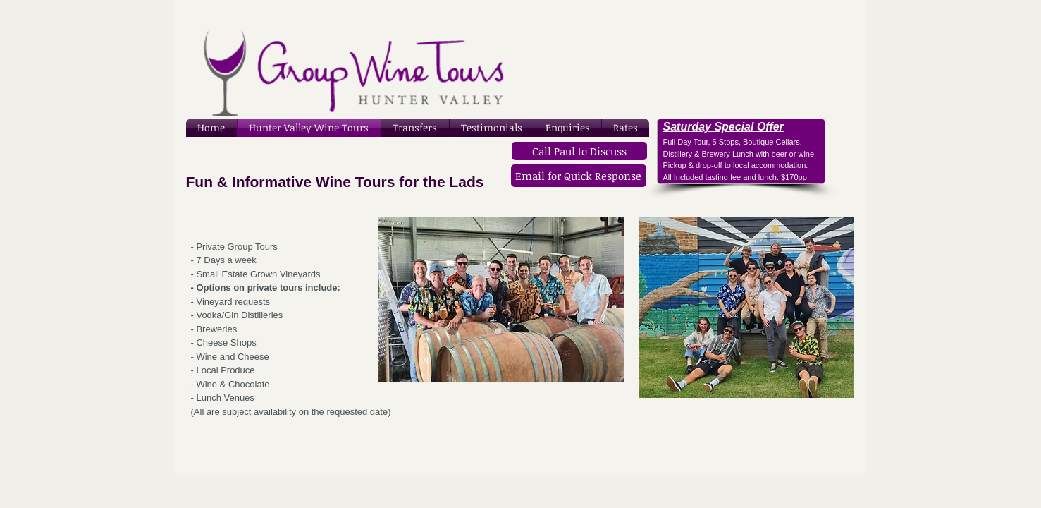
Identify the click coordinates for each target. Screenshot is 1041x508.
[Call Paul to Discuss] (579, 151)
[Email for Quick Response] (578, 175)
